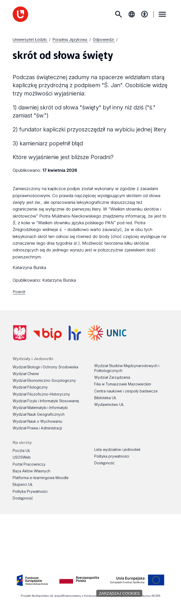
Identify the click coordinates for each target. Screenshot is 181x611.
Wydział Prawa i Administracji (37, 428)
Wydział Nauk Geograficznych (39, 414)
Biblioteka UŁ (105, 398)
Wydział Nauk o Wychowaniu (37, 421)
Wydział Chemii (26, 373)
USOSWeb (22, 457)
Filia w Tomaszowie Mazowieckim (122, 384)
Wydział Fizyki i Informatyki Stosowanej (46, 401)
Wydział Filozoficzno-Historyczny (41, 394)
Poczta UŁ (21, 450)
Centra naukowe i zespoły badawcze (126, 391)
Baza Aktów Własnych (31, 471)
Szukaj (118, 14)
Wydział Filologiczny (30, 387)
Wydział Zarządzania (112, 377)
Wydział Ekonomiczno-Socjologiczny (44, 380)
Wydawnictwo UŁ (109, 404)
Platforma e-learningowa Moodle (41, 477)
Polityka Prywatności (30, 491)
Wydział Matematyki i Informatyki (40, 407)
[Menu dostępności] (144, 14)
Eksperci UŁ (23, 484)
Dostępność (23, 498)
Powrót (19, 291)
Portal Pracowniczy (29, 464)
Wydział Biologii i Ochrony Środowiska (45, 367)
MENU (162, 14)
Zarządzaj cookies (119, 593)
